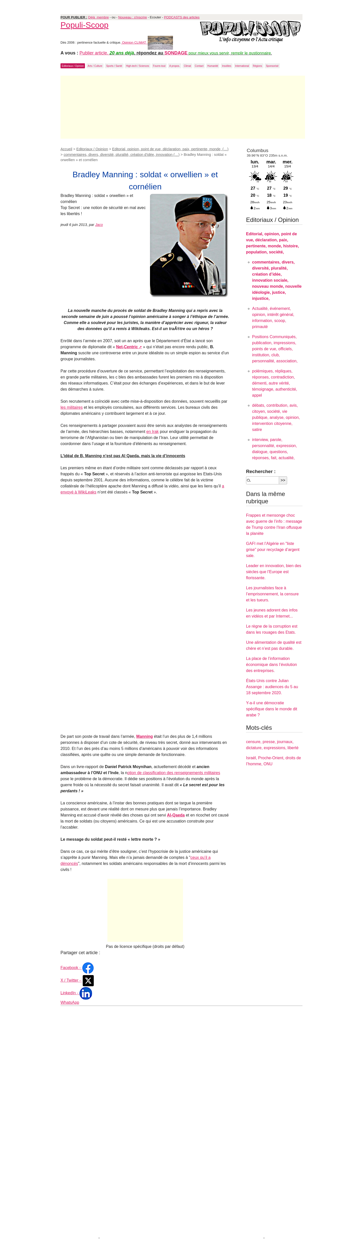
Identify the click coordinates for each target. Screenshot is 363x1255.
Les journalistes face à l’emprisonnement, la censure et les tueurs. (272, 594)
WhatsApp (69, 1002)
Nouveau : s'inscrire (132, 17)
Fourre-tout (159, 66)
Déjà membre (98, 17)
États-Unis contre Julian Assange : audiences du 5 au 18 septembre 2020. (272, 687)
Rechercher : (261, 471)
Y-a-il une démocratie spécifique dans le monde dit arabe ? (271, 709)
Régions (257, 66)
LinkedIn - (76, 993)
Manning (144, 736)
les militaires (71, 407)
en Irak (152, 431)
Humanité (212, 66)
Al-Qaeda (176, 815)
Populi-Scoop (84, 25)
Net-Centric (127, 347)
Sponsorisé (272, 66)
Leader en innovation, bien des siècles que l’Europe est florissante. (273, 572)
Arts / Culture (95, 66)
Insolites (226, 66)
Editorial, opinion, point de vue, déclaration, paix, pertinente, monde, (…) (170, 149)
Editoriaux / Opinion (73, 66)
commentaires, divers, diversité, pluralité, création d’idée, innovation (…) (121, 155)
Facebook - (77, 968)
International (242, 66)
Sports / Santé (114, 66)
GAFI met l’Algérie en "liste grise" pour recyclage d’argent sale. (272, 549)
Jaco (99, 225)
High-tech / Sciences (137, 66)
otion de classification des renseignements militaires (173, 773)
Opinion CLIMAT (147, 42)
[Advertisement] (182, 107)
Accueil (66, 149)
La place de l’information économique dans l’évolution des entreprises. (271, 664)
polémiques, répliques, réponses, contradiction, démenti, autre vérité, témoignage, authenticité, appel (274, 383)
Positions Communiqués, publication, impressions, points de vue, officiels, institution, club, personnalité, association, (275, 349)
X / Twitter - (77, 980)
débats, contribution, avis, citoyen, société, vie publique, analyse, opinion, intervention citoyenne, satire (276, 417)
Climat (187, 66)
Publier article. (94, 52)
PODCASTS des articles (182, 17)
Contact (199, 66)
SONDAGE (176, 52)
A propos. (174, 66)
